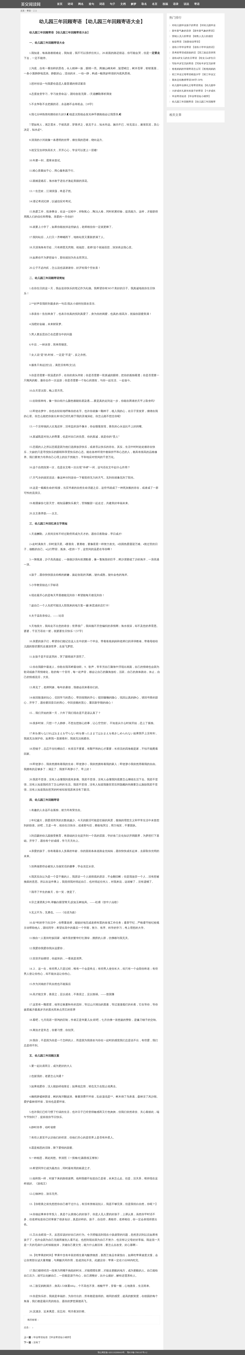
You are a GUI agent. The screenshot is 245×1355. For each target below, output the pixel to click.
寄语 (197, 4)
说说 (186, 4)
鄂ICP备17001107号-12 (137, 1352)
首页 (59, 4)
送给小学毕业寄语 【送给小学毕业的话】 (194, 47)
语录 (175, 4)
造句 (91, 4)
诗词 (70, 4)
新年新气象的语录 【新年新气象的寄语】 (194, 31)
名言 (154, 4)
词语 (102, 4)
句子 (112, 4)
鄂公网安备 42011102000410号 (111, 1352)
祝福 (165, 4)
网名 (81, 4)
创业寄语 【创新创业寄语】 (186, 41)
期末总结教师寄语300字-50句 (187, 80)
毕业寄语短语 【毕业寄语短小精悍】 (52, 1337)
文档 (123, 4)
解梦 (133, 4)
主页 (22, 11)
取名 (144, 4)
